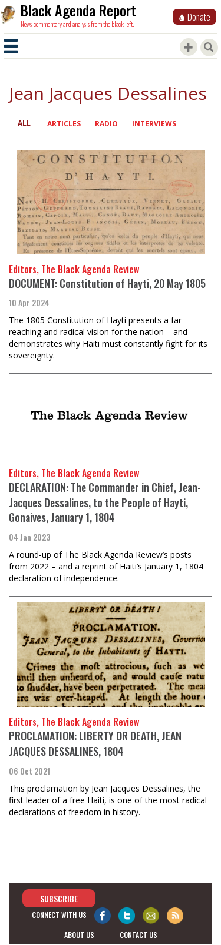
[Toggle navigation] (11, 46)
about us (79, 935)
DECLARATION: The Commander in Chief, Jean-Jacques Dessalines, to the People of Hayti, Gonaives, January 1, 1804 (105, 502)
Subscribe (59, 898)
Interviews (154, 124)
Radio (106, 124)
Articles (64, 124)
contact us (138, 935)
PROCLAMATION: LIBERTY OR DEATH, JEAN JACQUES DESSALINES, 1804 (95, 743)
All (24, 123)
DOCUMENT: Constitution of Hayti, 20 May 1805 (107, 283)
